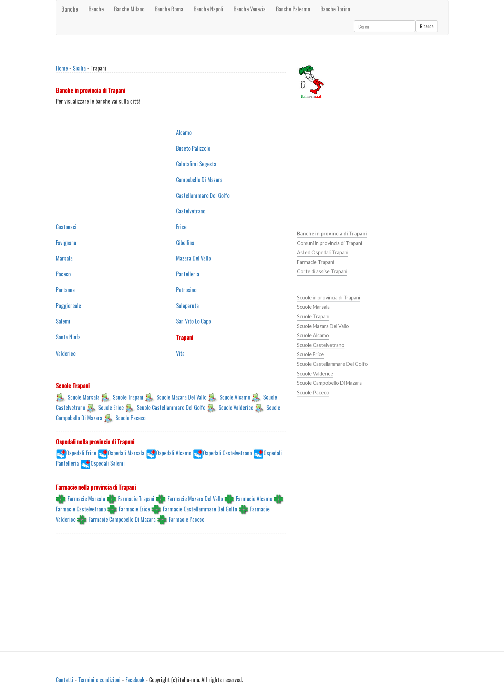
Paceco (63, 274)
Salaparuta (187, 305)
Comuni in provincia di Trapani (329, 243)
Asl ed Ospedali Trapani (322, 252)
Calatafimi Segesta (196, 164)
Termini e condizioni (99, 680)
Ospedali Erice (81, 453)
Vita (180, 353)
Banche (69, 8)
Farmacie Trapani (136, 499)
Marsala (64, 258)
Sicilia (79, 68)
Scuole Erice (111, 407)
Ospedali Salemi (108, 463)
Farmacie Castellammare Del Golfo (200, 509)
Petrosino (186, 290)
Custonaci (66, 227)
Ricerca (426, 26)
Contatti (64, 680)
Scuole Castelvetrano (320, 345)
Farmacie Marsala (86, 499)
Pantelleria (187, 274)
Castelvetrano (190, 211)
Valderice (65, 353)
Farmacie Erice (134, 509)
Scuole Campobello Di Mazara (329, 383)
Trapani (184, 337)
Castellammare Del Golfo (202, 195)
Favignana (66, 242)
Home (62, 68)
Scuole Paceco (130, 417)
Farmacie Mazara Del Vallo (195, 499)
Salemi (63, 321)
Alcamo (184, 132)
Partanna (65, 290)
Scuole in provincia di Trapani (328, 297)
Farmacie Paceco (186, 519)
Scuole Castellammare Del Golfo (171, 407)
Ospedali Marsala (126, 453)
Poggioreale (68, 305)
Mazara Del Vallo (193, 258)
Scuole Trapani (128, 397)
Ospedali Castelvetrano (227, 453)
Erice (181, 227)
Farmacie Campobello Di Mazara (122, 519)
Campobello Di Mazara (199, 180)
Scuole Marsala (84, 397)
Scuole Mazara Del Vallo (181, 397)
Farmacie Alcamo (254, 499)
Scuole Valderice (235, 407)
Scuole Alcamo (234, 397)
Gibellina (185, 242)
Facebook (134, 680)
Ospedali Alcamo (173, 453)
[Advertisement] (111, 172)
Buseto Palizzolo (193, 148)
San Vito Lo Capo (193, 321)
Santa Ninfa (68, 337)
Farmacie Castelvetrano (81, 509)
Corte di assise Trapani (322, 271)
